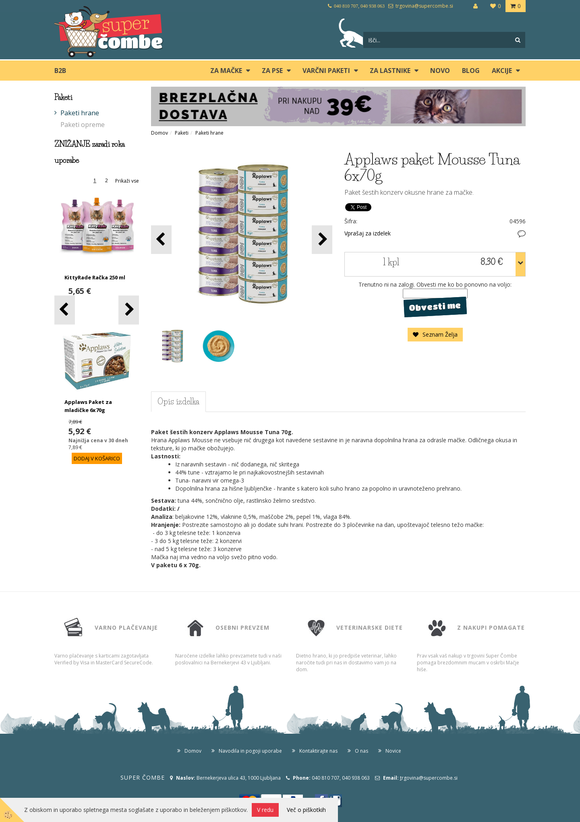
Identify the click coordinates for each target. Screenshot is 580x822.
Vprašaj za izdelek (367, 233)
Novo (440, 70)
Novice (393, 750)
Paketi (181, 132)
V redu (265, 810)
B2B (60, 70)
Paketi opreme (82, 124)
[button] (128, 310)
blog (471, 70)
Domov (159, 132)
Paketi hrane (79, 112)
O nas (361, 750)
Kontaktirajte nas (318, 750)
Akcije (502, 70)
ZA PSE (272, 70)
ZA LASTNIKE (390, 70)
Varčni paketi (326, 70)
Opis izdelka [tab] (178, 401)
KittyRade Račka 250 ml (94, 277)
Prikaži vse (127, 180)
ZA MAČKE (226, 70)
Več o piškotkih (306, 810)
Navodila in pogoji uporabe (250, 750)
